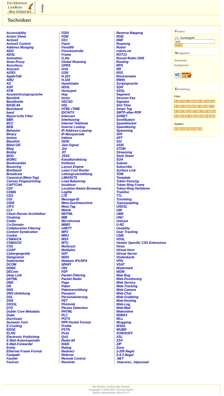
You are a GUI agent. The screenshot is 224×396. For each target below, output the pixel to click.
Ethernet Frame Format (24, 351)
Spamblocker (126, 123)
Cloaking (13, 217)
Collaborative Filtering (23, 228)
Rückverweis (126, 76)
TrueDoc (123, 192)
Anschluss (14, 65)
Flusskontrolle (72, 51)
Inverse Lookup (73, 127)
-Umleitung (18, 293)
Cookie (11, 235)
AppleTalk (14, 76)
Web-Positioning (129, 279)
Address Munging (20, 47)
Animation (14, 58)
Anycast (12, 69)
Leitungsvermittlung (76, 174)
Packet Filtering (73, 275)
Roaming (123, 43)
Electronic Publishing (22, 337)
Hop (64, 94)
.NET (120, 358)
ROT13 (121, 54)
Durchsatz (14, 318)
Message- (70, 199)
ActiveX (12, 40)
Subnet (121, 163)
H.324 (65, 80)
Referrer (67, 355)
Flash (65, 43)
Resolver (68, 362)
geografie (18, 253)
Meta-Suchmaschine (77, 203)
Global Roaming (73, 62)
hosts (65, 98)
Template (123, 177)
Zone (120, 347)
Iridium (66, 138)
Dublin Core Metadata (22, 311)
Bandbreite (14, 101)
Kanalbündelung (74, 159)
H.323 (65, 76)
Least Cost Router (75, 170)
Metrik (66, 210)
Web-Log (123, 304)
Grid (64, 69)
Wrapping (123, 322)
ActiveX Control (18, 43)
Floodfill (67, 47)
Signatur (123, 101)
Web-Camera (126, 289)
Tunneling (124, 199)
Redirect (67, 351)
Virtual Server (126, 253)
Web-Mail (123, 308)
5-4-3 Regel (125, 355)
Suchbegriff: (187, 37)
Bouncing (13, 166)
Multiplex (68, 250)
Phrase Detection (74, 308)
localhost (68, 185)
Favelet (12, 358)
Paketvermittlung (74, 289)
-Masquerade (72, 134)
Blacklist (13, 141)
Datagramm (15, 257)
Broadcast (14, 174)
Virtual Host (125, 250)
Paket (65, 286)
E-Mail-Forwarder (19, 344)
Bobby (11, 152)
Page (65, 282)
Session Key (126, 98)
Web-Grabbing (127, 297)
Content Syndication (22, 232)
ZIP (118, 344)
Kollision (68, 163)
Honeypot (68, 90)
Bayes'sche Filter (19, 116)
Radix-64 (68, 340)
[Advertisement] (92, 7)
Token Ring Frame (130, 185)
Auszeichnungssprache (24, 94)
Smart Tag (124, 109)
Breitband (14, 170)
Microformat (70, 221)
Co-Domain (15, 224)
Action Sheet (16, 36)
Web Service (126, 282)
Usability (123, 228)
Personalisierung (74, 297)
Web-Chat (123, 293)
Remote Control (73, 358)
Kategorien (181, 65)
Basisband (14, 109)
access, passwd (132, 362)
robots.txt (123, 51)
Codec (11, 221)
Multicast (68, 246)
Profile (66, 326)
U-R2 (120, 224)
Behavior (13, 130)
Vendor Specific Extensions (141, 242)
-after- (128, 112)
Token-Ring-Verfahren (133, 188)
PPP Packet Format (76, 322)
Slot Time (123, 105)
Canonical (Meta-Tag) (22, 177)
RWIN (120, 80)
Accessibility (16, 33)
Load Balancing (73, 181)
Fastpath (13, 355)
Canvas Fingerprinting (23, 181)
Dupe (10, 315)
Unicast (122, 221)
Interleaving (70, 119)
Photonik (68, 304)
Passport (68, 293)
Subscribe (124, 166)
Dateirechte (15, 261)
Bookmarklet (16, 163)
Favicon (12, 362)
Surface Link (126, 170)
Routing (122, 62)
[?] (176, 37)
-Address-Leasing (76, 130)
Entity (10, 347)
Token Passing (127, 181)
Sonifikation (125, 119)
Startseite (180, 60)
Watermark (124, 268)
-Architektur (26, 213)
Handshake (70, 83)
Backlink (13, 98)
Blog (10, 148)
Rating (66, 347)
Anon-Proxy (15, 62)
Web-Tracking (127, 286)
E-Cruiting (14, 326)
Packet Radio (71, 279)
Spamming (124, 130)
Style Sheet (125, 156)
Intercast (68, 116)
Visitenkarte (125, 257)
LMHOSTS (69, 177)
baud (10, 112)
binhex (11, 138)
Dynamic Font (17, 322)
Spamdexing (126, 127)
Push (65, 333)
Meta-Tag (68, 206)
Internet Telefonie (74, 123)
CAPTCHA (14, 185)
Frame (66, 54)
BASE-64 (13, 105)
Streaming (124, 152)
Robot (121, 47)
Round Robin (130, 58)
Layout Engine (72, 166)
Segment (123, 94)
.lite (65, 58)
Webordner (124, 311)
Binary (11, 134)
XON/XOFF (124, 333)
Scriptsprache (127, 83)
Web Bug (123, 275)
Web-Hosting (126, 300)
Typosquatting (127, 203)
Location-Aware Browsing (81, 188)
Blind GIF (13, 145)
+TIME (70, 109)
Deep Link (14, 275)
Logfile (66, 192)
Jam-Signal (70, 145)
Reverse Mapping (129, 33)
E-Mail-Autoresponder (23, 340)
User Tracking (127, 232)
